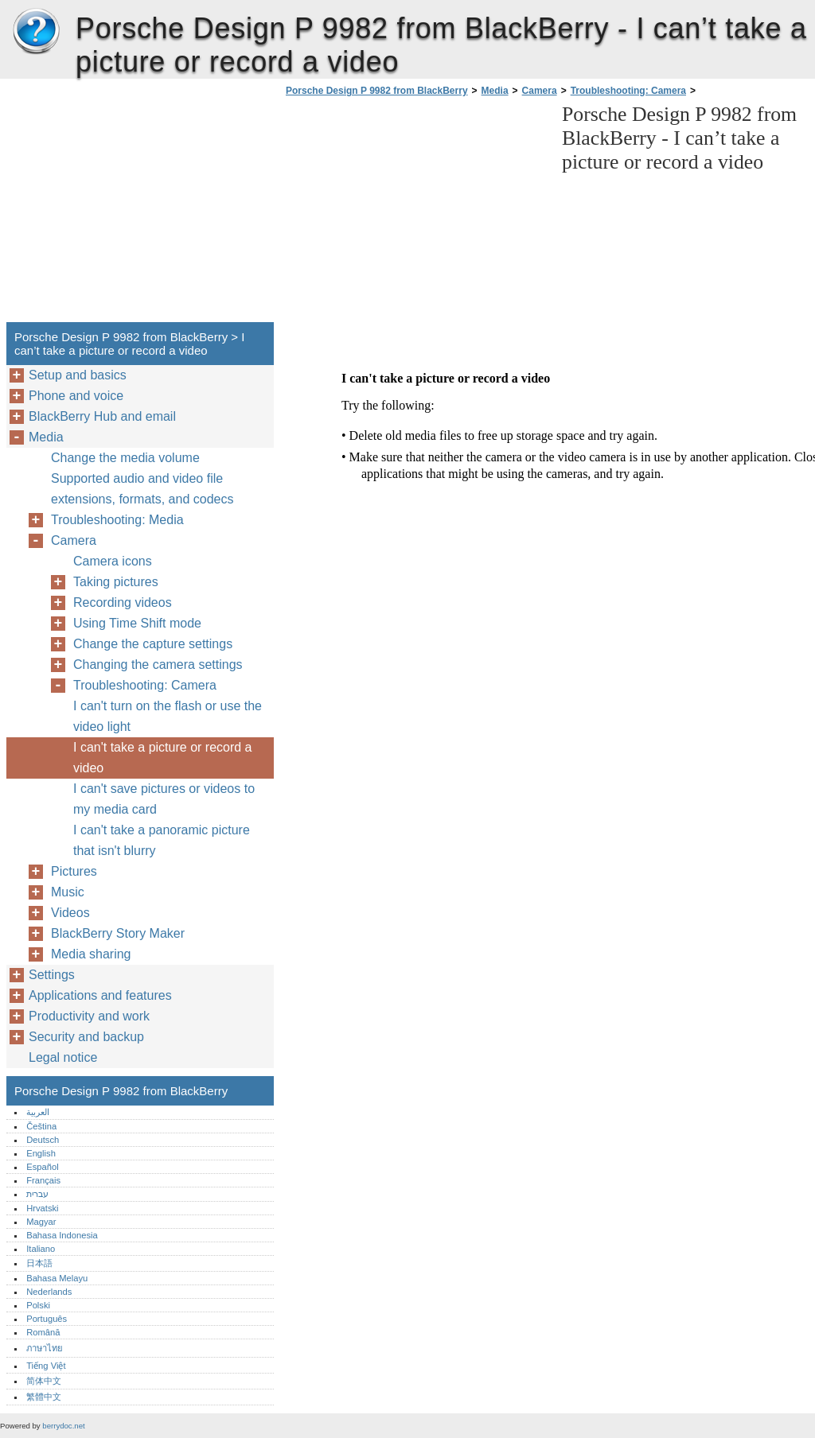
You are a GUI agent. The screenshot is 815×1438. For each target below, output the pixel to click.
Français (43, 1180)
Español (42, 1167)
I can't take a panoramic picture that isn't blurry (161, 840)
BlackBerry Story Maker (118, 933)
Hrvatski (42, 1208)
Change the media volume (125, 457)
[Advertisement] (415, 214)
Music (67, 892)
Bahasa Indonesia (62, 1235)
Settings (52, 974)
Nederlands (49, 1291)
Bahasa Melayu (57, 1278)
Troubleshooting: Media (117, 520)
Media (495, 90)
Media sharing (91, 954)
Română (43, 1332)
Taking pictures (115, 582)
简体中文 (43, 1381)
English (41, 1153)
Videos (70, 912)
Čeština (41, 1126)
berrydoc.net (63, 1425)
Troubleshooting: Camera (628, 90)
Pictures (74, 871)
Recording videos (122, 602)
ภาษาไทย (44, 1348)
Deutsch (42, 1140)
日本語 (39, 1263)
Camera (539, 90)
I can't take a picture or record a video (162, 757)
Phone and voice (76, 395)
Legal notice (63, 1057)
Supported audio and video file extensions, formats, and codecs (142, 489)
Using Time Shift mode (137, 623)
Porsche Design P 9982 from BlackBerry (36, 32)
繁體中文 (43, 1396)
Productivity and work (89, 1016)
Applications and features (100, 995)
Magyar (41, 1221)
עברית (37, 1194)
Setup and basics (78, 375)
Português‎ (46, 1318)
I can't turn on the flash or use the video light (167, 716)
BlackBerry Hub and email (102, 416)
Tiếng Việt (45, 1365)
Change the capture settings (152, 644)
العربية (37, 1112)
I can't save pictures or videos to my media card (164, 799)
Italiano (40, 1248)
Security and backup (86, 1037)
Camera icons (112, 561)
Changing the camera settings (158, 664)
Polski (38, 1305)
